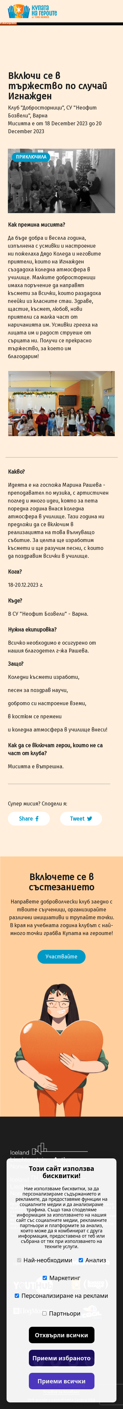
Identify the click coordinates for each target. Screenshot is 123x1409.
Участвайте (61, 956)
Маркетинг (61, 1278)
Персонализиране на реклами (61, 1295)
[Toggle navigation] (111, 11)
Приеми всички (61, 1381)
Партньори (61, 1313)
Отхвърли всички (61, 1335)
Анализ (92, 1260)
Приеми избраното (61, 1358)
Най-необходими (44, 1260)
